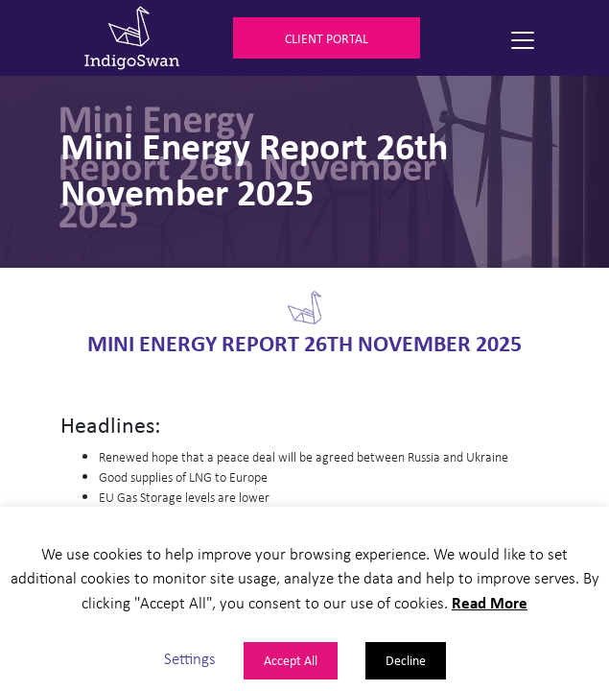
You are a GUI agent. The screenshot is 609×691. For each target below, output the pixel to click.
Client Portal (326, 38)
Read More (489, 602)
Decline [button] (406, 660)
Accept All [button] (290, 660)
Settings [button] (190, 658)
